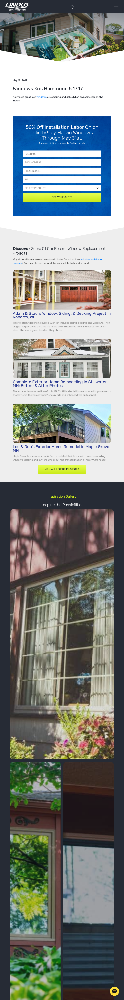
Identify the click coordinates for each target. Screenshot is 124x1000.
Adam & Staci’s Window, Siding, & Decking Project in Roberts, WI (62, 315)
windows (41, 97)
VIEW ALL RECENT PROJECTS (62, 469)
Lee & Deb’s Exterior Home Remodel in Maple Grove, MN (61, 448)
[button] (114, 991)
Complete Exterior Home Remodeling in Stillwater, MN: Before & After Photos (60, 383)
